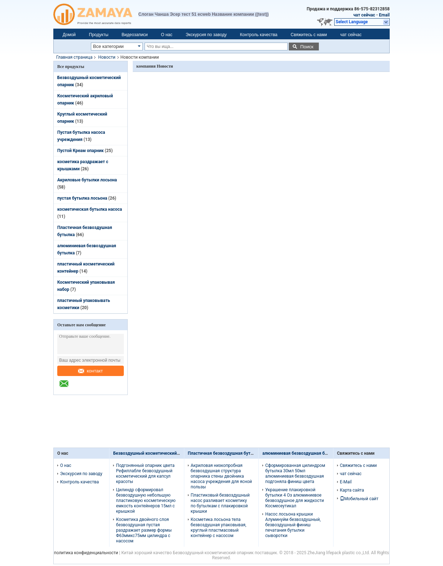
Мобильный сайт (359, 498)
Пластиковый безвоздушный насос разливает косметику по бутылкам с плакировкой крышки (220, 503)
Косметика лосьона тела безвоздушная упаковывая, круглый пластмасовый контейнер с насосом (218, 527)
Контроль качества (259, 34)
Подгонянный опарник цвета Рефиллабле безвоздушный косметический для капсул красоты (145, 473)
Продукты (98, 34)
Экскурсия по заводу (206, 34)
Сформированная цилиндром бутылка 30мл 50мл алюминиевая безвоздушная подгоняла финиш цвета (295, 473)
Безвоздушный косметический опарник (154, 453)
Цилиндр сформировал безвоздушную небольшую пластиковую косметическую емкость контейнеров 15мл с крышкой (145, 500)
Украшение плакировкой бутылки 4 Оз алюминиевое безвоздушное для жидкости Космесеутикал (294, 497)
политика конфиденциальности (86, 552)
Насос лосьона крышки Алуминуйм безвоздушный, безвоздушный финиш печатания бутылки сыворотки (293, 525)
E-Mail (346, 481)
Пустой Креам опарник (80, 150)
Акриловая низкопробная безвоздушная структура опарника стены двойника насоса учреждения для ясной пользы (221, 476)
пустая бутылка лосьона (82, 198)
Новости (106, 57)
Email (384, 15)
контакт (90, 371)
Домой (69, 34)
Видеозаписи (135, 34)
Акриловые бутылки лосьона (87, 179)
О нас (166, 34)
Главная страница (74, 57)
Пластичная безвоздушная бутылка (224, 453)
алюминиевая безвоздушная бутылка (301, 453)
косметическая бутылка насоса (89, 209)
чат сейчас (364, 15)
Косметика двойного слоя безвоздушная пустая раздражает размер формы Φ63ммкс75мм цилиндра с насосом (143, 530)
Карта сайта (352, 490)
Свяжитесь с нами (309, 34)
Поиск (306, 46)
